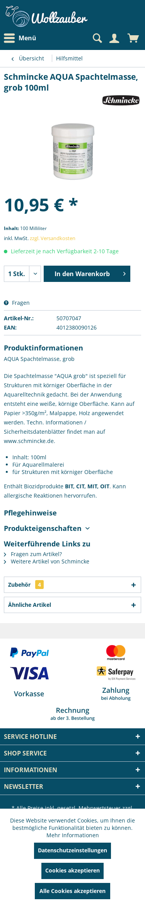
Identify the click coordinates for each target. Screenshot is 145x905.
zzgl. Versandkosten (52, 238)
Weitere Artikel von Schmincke (46, 561)
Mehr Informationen (72, 835)
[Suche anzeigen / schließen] (96, 38)
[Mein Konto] (114, 38)
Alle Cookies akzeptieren (72, 891)
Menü (20, 38)
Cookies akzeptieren (72, 870)
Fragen (17, 302)
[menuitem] (22, 38)
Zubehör (26, 584)
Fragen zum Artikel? (33, 554)
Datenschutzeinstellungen (72, 850)
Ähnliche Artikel (29, 604)
